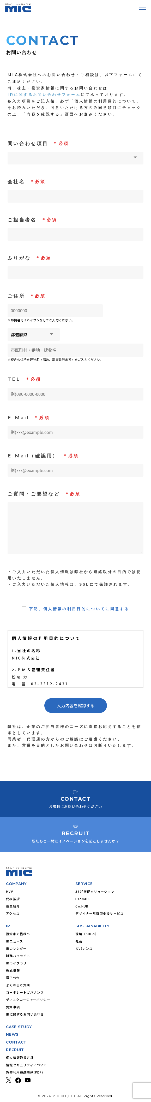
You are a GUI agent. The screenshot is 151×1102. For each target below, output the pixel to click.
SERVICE (84, 883)
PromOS (82, 899)
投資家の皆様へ (18, 934)
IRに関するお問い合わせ (25, 1014)
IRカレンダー (16, 948)
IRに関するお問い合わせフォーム (44, 94)
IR (8, 926)
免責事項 (13, 1007)
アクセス (13, 913)
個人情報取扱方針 (20, 1057)
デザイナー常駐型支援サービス (99, 913)
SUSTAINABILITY (92, 926)
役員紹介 (13, 906)
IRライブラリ (16, 963)
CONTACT (16, 1042)
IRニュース (14, 941)
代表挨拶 (13, 899)
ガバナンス (84, 948)
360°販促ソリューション (94, 891)
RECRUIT (15, 1049)
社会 (78, 941)
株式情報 (13, 970)
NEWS (12, 1034)
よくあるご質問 (18, 985)
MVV (9, 891)
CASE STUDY (19, 1026)
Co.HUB (81, 906)
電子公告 (13, 977)
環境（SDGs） (86, 934)
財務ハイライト (18, 955)
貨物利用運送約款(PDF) (24, 1072)
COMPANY (16, 883)
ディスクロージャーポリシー (28, 999)
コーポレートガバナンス (25, 992)
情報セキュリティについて (26, 1065)
